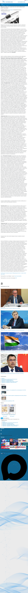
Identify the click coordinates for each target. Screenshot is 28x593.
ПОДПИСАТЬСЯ (4, 420)
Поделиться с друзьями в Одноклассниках (9, 382)
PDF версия (5, 416)
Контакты (2, 428)
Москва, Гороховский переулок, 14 (8, 430)
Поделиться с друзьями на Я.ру (7, 379)
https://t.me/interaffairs (17, 276)
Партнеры (2, 437)
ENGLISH (26, 0)
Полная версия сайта (4, 449)
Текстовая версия (5, 414)
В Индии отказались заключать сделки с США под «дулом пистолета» (13, 351)
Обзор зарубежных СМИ (9, 400)
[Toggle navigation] (2, 4)
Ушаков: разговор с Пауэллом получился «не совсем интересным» (12, 330)
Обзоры (7, 5)
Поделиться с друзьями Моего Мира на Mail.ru (10, 381)
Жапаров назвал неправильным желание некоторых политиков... (12, 373)
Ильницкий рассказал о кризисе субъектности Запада (10, 308)
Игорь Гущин (11, 9)
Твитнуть (3, 378)
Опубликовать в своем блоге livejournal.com (9, 379)
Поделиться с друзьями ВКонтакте (8, 380)
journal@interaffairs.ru (5, 432)
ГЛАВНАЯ (3, 5)
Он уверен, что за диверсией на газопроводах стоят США (15, 390)
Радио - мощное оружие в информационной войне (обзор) (15, 395)
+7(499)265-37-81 (5, 433)
